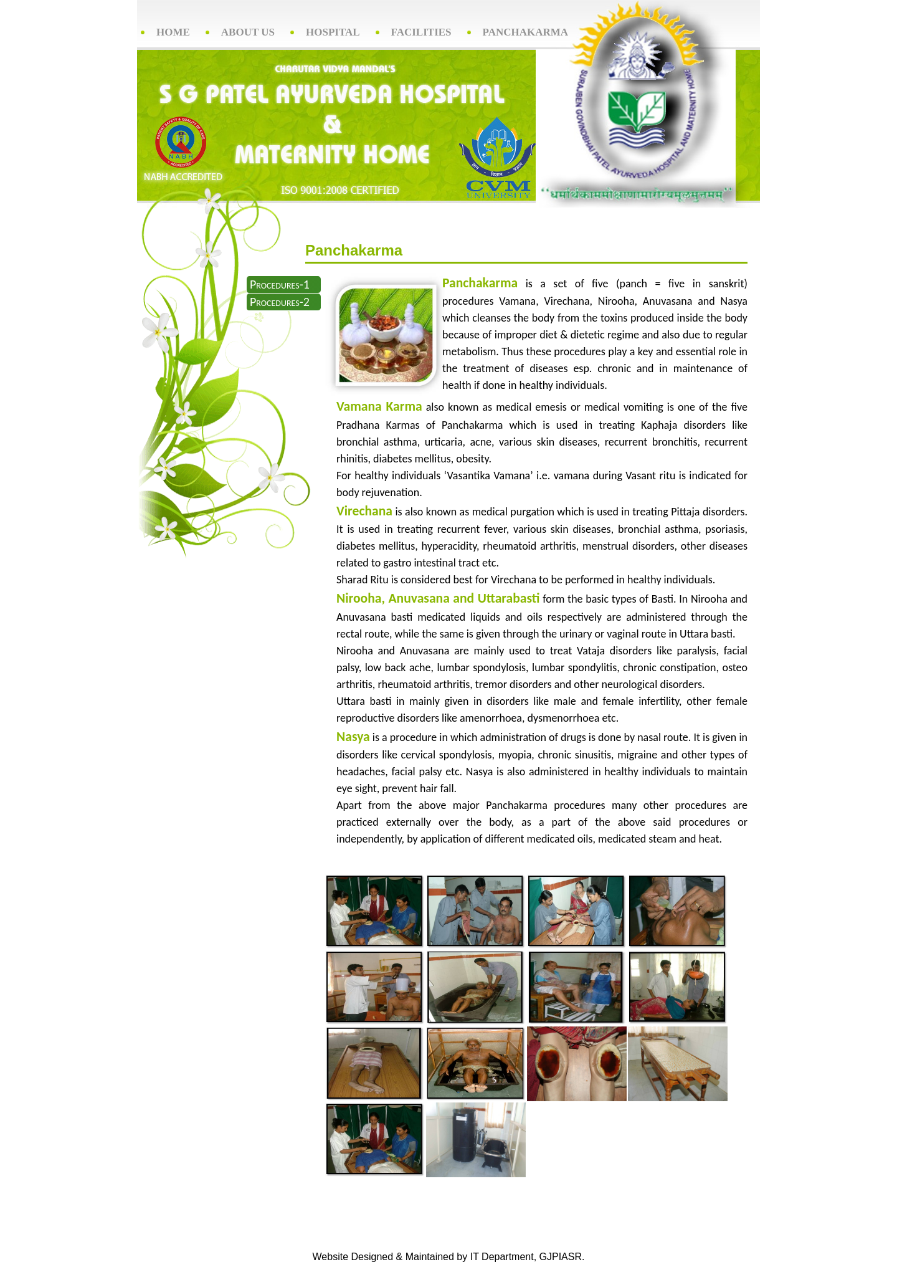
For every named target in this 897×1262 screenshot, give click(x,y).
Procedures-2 (280, 301)
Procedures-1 (280, 284)
